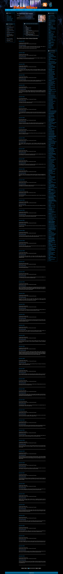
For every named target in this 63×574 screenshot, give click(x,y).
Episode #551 (22, 220)
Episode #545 (22, 281)
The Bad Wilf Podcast (51, 71)
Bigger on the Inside (51, 72)
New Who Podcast (51, 156)
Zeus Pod (50, 260)
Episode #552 (22, 210)
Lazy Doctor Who (51, 26)
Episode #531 (22, 430)
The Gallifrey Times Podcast (52, 122)
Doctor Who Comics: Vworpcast (51, 236)
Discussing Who (51, 84)
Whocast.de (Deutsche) (52, 252)
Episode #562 (22, 96)
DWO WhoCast (51, 105)
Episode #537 (22, 368)
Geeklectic (50, 124)
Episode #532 (22, 420)
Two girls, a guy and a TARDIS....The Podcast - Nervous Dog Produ (52, 222)
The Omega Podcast (51, 160)
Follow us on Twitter (9, 19)
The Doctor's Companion (52, 101)
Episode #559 (22, 127)
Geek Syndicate (51, 25)
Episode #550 (22, 230)
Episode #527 (22, 472)
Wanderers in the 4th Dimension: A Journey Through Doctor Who (52, 238)
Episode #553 (22, 200)
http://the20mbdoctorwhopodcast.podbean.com (26, 17)
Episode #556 (22, 169)
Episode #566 (22, 52)
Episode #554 (22, 190)
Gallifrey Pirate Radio (51, 118)
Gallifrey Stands (51, 121)
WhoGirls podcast (51, 253)
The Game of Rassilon (52, 123)
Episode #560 (22, 117)
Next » (37, 568)
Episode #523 (22, 515)
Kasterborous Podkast (52, 133)
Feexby (50, 109)
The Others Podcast (51, 164)
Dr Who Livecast (51, 102)
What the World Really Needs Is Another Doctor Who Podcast (52, 241)
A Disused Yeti (51, 58)
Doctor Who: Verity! (51, 232)
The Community (9, 17)
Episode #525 (22, 493)
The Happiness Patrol (51, 128)
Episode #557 (22, 148)
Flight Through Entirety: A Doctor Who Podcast (52, 113)
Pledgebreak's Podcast (52, 171)
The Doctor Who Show (52, 21)
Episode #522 (22, 525)
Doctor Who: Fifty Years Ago (52, 110)
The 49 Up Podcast (51, 55)
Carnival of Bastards (51, 76)
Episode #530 (22, 440)
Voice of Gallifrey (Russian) (52, 233)
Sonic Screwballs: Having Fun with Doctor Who (52, 193)
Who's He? (50, 47)
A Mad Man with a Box (52, 61)
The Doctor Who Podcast (52, 20)
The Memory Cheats (51, 140)
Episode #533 (22, 409)
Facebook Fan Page (9, 20)
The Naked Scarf (51, 152)
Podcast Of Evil (51, 172)
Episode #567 (22, 41)
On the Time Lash (51, 161)
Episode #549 (22, 240)
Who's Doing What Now (52, 250)
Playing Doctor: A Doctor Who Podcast (52, 170)
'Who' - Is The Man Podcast (52, 246)
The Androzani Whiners (52, 67)
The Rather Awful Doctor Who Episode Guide (52, 186)
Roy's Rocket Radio (51, 34)
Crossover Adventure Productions (51, 80)
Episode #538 (22, 358)
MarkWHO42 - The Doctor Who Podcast (52, 139)
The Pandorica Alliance (52, 166)
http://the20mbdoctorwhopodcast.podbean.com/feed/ (27, 18)
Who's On (50, 251)
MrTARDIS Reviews (51, 150)
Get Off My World (51, 125)
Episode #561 (22, 106)
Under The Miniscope (51, 224)
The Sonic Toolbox (51, 194)
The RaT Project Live (51, 184)
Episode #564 (22, 75)
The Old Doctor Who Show (52, 159)
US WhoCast (50, 231)
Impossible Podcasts (51, 131)
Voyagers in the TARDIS (52, 234)
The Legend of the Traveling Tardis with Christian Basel (52, 136)
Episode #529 (22, 451)
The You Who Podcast (52, 259)
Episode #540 (22, 335)
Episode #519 (22, 556)
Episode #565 (22, 64)
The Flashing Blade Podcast (52, 111)
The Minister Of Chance (52, 142)
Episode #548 (22, 250)
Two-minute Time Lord (52, 223)
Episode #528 (22, 462)
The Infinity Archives (51, 132)
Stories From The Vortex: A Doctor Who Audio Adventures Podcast (52, 197)
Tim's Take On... (51, 37)
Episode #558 (22, 137)
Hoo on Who (50, 129)
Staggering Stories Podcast (52, 36)
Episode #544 (22, 293)
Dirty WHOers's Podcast (52, 83)
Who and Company (51, 44)
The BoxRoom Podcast (52, 74)
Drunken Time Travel (51, 103)
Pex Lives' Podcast (51, 167)
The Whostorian (51, 256)
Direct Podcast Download (22, 45)
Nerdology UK (50, 155)
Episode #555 (22, 179)
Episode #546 (22, 271)
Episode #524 (22, 504)
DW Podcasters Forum (10, 18)
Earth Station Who (51, 107)
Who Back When (51, 45)
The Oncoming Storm (51, 162)
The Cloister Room (51, 77)
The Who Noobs (51, 247)
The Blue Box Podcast (52, 73)
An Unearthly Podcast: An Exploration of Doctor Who (52, 228)
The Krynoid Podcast (51, 134)
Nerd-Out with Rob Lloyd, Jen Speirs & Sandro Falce (52, 154)
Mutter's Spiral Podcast (52, 151)
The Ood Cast (50, 163)
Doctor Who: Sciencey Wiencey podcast (52, 189)
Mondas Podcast (51, 147)
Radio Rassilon (51, 181)
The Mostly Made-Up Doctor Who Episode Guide (52, 149)
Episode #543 (22, 304)
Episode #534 (22, 399)
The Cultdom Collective (52, 81)
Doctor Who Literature (52, 19)
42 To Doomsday (51, 54)
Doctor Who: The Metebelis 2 (53, 141)
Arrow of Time (50, 68)
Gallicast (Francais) (51, 115)
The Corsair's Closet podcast (53, 78)
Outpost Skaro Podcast (52, 165)
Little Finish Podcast (51, 137)
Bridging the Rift (51, 75)
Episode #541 (22, 325)
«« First (23, 568)
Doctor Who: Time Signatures (51, 213)
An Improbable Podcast (52, 66)
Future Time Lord (51, 114)
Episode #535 (22, 388)
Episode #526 (22, 483)
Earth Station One (51, 106)
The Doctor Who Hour (52, 94)
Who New (50, 46)
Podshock (50, 175)
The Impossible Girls (51, 130)
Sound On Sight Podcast (52, 195)
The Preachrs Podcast (52, 177)
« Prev (25, 568)
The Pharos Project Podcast (52, 168)
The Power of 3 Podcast (52, 176)
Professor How (51, 178)
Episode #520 (22, 545)
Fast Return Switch (51, 108)
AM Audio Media (51, 65)
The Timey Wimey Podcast (52, 214)
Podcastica (50, 30)
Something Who (51, 35)
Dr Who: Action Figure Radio (52, 62)
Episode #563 (22, 85)
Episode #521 (22, 535)
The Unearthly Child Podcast (52, 225)
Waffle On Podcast (51, 41)
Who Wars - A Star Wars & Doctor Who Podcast (52, 249)
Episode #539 (22, 346)
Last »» (40, 568)
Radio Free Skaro (51, 33)
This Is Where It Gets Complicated (51, 209)
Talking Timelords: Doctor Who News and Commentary (52, 200)
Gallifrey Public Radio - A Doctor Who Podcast (52, 120)
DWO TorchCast (51, 104)
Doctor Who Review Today (52, 95)
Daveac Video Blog (51, 82)
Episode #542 (22, 314)
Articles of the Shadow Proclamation (52, 70)
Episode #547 (22, 261)
